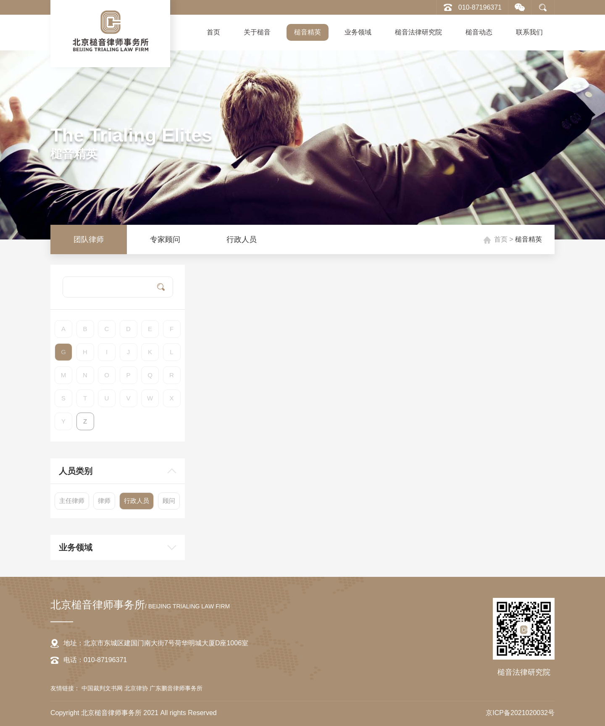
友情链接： (65, 688)
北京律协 (137, 688)
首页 (213, 32)
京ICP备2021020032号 (520, 712)
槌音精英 (307, 32)
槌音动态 (479, 32)
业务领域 (358, 32)
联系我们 (529, 32)
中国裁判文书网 (103, 688)
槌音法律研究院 (418, 32)
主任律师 (71, 500)
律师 (104, 500)
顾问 (169, 500)
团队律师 (89, 239)
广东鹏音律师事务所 (176, 688)
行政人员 (241, 239)
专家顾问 (165, 239)
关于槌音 (257, 32)
